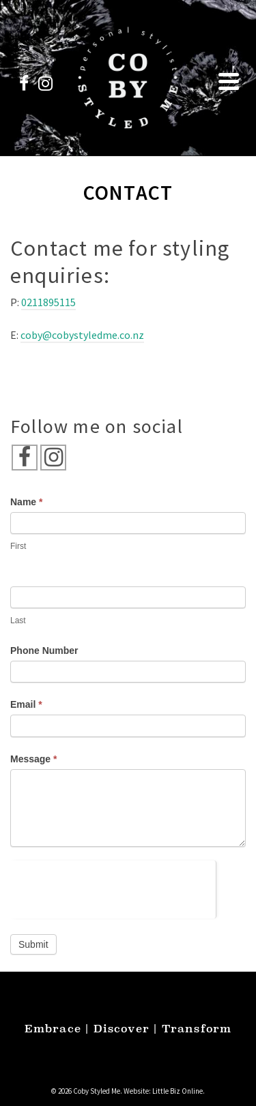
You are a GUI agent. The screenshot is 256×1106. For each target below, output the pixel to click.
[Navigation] (229, 81)
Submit (33, 944)
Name (26, 501)
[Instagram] (53, 457)
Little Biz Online (177, 1091)
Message (33, 758)
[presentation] (113, 887)
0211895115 (48, 302)
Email (26, 704)
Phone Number (44, 650)
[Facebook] (25, 457)
